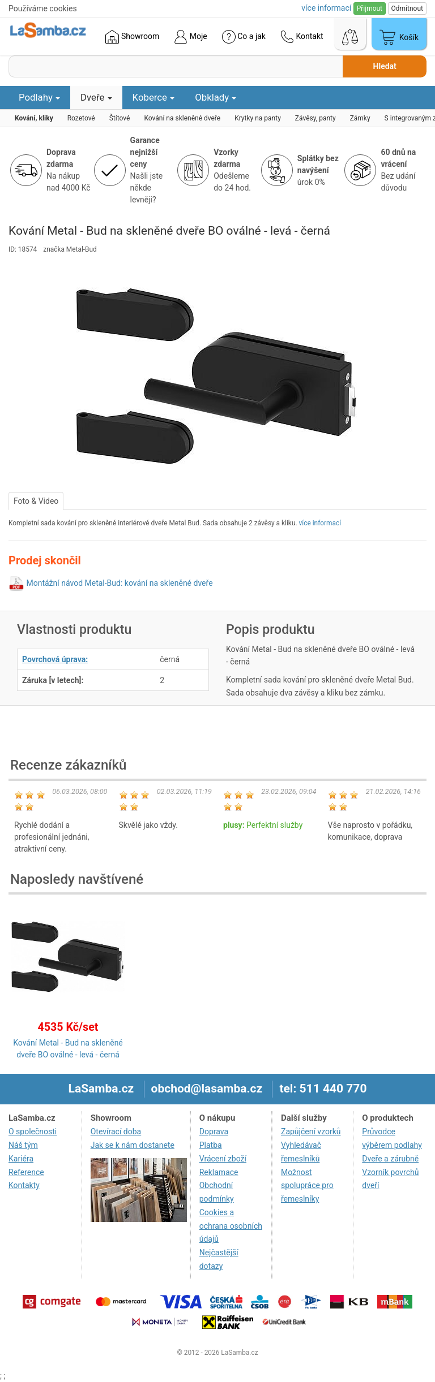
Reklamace (218, 1172)
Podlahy (39, 97)
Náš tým (23, 1145)
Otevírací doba (116, 1131)
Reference (26, 1172)
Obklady (215, 97)
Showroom (132, 37)
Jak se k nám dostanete (132, 1145)
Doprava (213, 1131)
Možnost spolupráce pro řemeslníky (307, 1186)
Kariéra (20, 1158)
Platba (210, 1145)
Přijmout (369, 8)
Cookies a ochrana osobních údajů (230, 1226)
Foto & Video (36, 501)
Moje (190, 37)
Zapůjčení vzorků (311, 1131)
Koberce (154, 97)
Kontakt (301, 37)
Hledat (384, 66)
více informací (320, 523)
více (326, 7)
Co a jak (244, 37)
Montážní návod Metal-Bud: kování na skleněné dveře (119, 583)
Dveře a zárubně (390, 1158)
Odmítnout (407, 8)
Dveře (96, 97)
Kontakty (24, 1185)
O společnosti (32, 1131)
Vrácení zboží (222, 1158)
